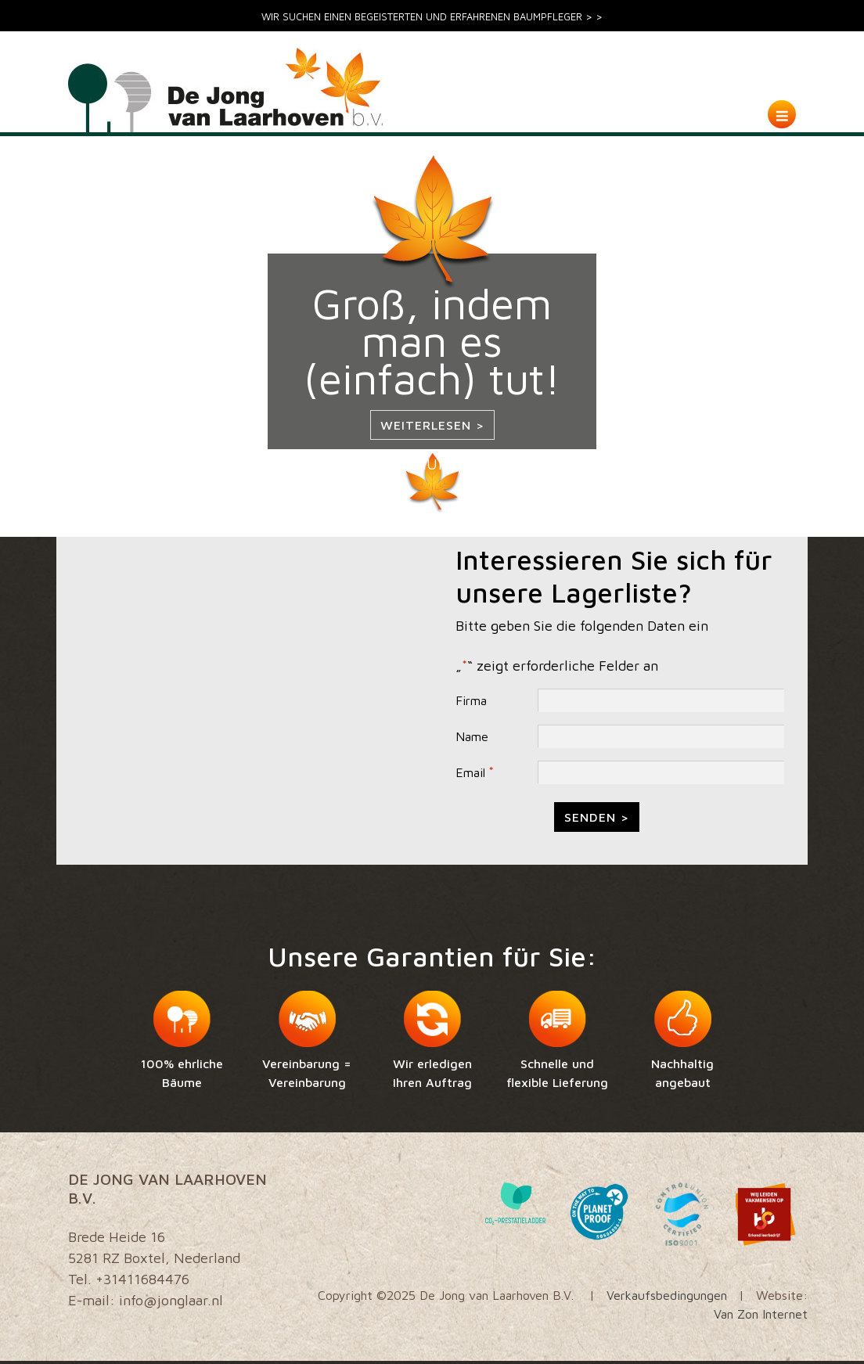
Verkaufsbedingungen (667, 1295)
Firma (471, 700)
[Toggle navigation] (782, 114)
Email (474, 773)
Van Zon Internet (761, 1314)
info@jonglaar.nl (171, 1300)
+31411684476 (142, 1279)
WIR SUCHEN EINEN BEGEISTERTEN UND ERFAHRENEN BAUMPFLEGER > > (432, 17)
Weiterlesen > (432, 425)
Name (471, 736)
